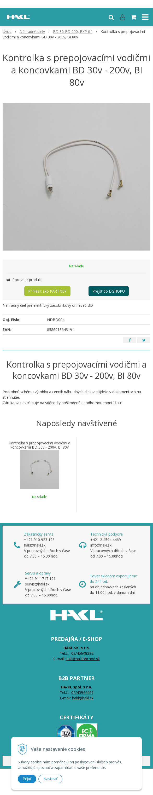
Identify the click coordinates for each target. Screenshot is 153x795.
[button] (111, 17)
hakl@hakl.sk (82, 697)
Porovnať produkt (24, 279)
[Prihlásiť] (122, 17)
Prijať (27, 779)
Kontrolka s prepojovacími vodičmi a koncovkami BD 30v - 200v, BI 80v (39, 445)
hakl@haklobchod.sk (83, 658)
